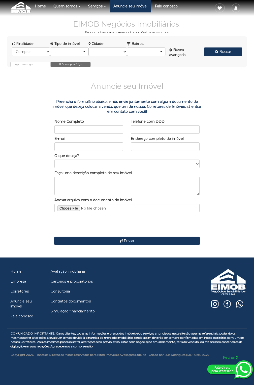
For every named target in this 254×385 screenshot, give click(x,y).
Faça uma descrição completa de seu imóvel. (93, 173)
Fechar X (230, 357)
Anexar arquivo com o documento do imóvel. (93, 200)
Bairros (135, 44)
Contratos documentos (71, 301)
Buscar (223, 51)
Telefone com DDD (147, 121)
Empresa (18, 281)
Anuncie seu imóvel (130, 6)
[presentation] (92, 224)
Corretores (19, 291)
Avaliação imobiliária (68, 271)
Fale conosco (166, 6)
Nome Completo (69, 121)
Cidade (96, 44)
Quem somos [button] (67, 6)
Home (40, 6)
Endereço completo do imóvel (157, 138)
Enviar (126, 241)
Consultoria (60, 291)
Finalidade (22, 44)
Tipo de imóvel (65, 44)
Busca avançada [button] (177, 52)
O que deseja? (66, 156)
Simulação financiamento (73, 311)
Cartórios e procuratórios (72, 281)
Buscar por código (70, 64)
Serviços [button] (97, 6)
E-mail (59, 138)
